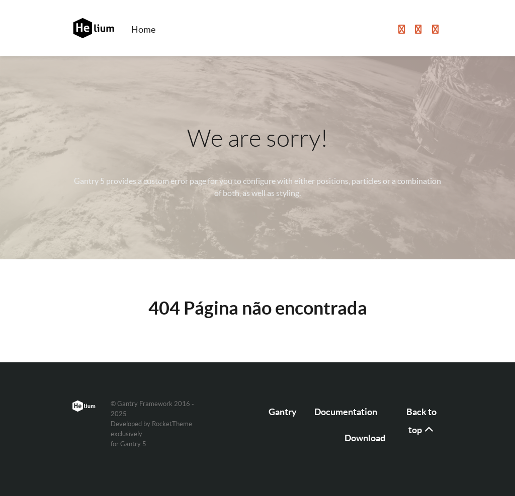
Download (365, 438)
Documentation (345, 412)
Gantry (283, 412)
